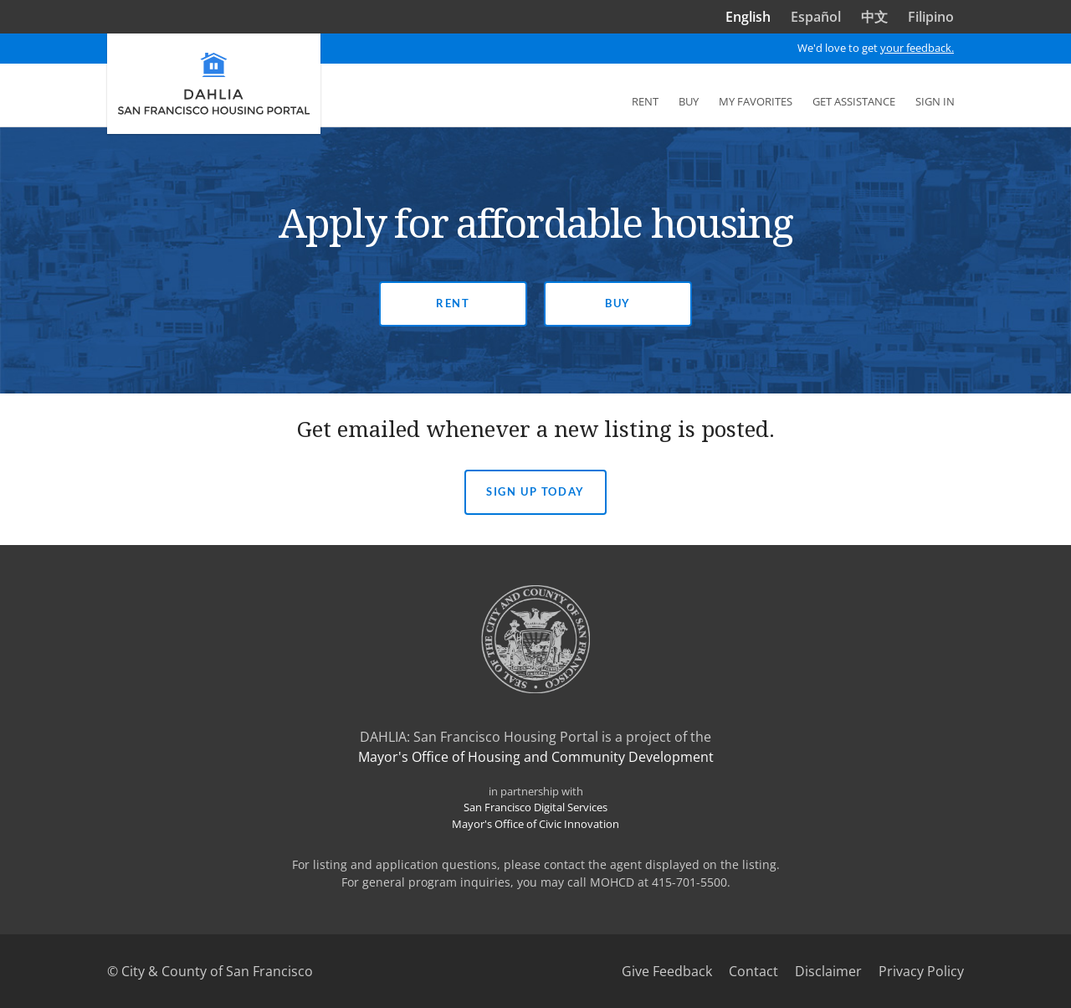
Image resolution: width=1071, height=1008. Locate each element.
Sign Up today (535, 491)
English (748, 17)
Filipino (931, 17)
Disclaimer (828, 971)
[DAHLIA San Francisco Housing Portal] (213, 83)
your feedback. (917, 47)
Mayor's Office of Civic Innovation (535, 823)
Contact (753, 971)
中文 (874, 17)
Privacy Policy (921, 971)
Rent (452, 303)
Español (816, 17)
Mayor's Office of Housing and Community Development (536, 757)
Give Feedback (667, 971)
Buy (618, 303)
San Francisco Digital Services (535, 807)
